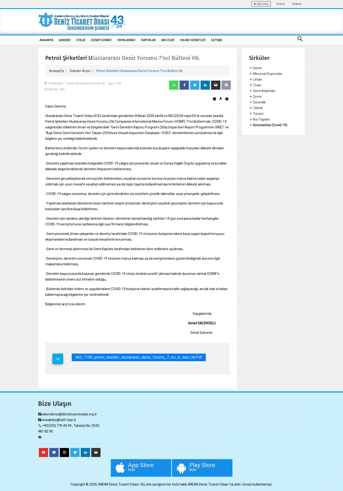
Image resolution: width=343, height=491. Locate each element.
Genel (255, 68)
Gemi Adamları (262, 91)
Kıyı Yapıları (259, 119)
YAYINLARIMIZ (126, 40)
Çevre (255, 96)
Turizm (256, 114)
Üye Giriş (261, 3)
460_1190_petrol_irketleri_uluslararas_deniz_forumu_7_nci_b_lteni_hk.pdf (138, 357)
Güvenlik (257, 102)
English (297, 3)
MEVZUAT (167, 40)
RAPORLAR (148, 40)
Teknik (256, 108)
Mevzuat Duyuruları (265, 74)
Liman (255, 79)
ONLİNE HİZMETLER (193, 40)
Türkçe (280, 3)
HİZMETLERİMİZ (101, 40)
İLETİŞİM (216, 40)
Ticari (255, 85)
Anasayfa (56, 71)
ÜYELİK (80, 40)
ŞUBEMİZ (65, 40)
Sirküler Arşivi (80, 71)
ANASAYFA (46, 40)
